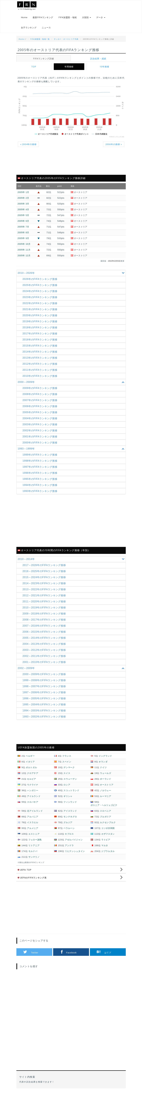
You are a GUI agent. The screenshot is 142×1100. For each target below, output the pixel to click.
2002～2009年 (71, 672)
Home (24, 18)
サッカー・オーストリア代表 (66, 43)
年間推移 (69, 70)
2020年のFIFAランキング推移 (41, 319)
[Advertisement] (71, 166)
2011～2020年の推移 (45, 605)
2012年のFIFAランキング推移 (41, 367)
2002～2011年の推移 (45, 660)
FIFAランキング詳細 (43, 62)
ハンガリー (32, 794)
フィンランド (70, 806)
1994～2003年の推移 (45, 714)
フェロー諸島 (35, 843)
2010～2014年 (71, 562)
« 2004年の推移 (28, 148)
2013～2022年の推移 (45, 593)
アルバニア (32, 820)
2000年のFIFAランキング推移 (41, 446)
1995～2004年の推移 (45, 708)
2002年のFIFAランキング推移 (41, 434)
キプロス (69, 837)
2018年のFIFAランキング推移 (41, 331)
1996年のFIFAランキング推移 (41, 476)
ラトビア (105, 843)
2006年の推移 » (113, 148)
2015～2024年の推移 (45, 581)
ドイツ (103, 771)
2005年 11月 (24, 253)
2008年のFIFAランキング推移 (41, 398)
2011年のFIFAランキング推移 (41, 373)
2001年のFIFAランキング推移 (41, 440)
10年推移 (104, 70)
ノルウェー (105, 794)
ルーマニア (105, 800)
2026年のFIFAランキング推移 (41, 283)
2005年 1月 (23, 196)
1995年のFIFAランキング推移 (41, 482)
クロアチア (32, 777)
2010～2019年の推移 (45, 611)
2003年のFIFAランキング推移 (41, 428)
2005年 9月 (23, 242)
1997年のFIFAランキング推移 (41, 470)
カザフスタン (108, 837)
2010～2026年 (71, 276)
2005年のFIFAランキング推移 (41, 416)
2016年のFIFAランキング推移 (41, 343)
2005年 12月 (24, 259)
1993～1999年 (71, 452)
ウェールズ (105, 777)
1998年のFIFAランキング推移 (41, 464)
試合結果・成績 (98, 62)
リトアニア (34, 849)
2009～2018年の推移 (45, 617)
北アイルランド (35, 814)
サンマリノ (34, 860)
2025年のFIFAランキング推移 (41, 289)
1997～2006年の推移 (45, 696)
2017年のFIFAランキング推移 (41, 337)
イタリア (30, 765)
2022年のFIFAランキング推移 (41, 307)
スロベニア (105, 814)
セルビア (31, 782)
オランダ (103, 765)
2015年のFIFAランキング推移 (41, 349)
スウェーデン (70, 782)
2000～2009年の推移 (45, 678)
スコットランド (71, 794)
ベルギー (30, 759)
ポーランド (105, 782)
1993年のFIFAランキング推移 (41, 495)
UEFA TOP (25, 873)
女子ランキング (29, 30)
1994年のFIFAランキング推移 (41, 489)
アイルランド (33, 800)
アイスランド (70, 814)
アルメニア (32, 832)
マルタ (104, 849)
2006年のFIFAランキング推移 (41, 410)
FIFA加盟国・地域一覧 (40, 43)
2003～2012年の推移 (45, 653)
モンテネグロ (70, 820)
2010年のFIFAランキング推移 (41, 379)
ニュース (46, 30)
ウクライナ (32, 788)
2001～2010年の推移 (45, 666)
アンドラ (69, 849)
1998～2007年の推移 (45, 690)
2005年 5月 (23, 219)
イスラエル (32, 826)
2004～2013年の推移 (45, 647)
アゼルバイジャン (74, 843)
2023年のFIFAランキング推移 (41, 301)
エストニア (34, 837)
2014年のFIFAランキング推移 (41, 355)
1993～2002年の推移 (45, 720)
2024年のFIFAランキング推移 (41, 295)
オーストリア (106, 788)
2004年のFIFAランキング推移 (41, 422)
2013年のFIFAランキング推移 (41, 361)
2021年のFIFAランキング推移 (41, 313)
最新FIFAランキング (43, 18)
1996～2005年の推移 (45, 702)
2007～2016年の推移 (45, 629)
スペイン (66, 765)
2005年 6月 (23, 225)
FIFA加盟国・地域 (67, 18)
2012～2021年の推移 (45, 599)
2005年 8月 (23, 236)
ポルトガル (31, 771)
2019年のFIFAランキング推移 (41, 325)
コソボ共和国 (108, 832)
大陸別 (86, 18)
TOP (33, 70)
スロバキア (32, 806)
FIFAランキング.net (31, 6)
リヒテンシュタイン (75, 855)
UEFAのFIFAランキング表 (33, 881)
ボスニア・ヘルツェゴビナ (104, 809)
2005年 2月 (23, 202)
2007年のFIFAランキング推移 (41, 404)
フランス (66, 759)
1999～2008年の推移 (45, 684)
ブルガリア (105, 820)
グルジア (67, 826)
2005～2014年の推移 (45, 641)
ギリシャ (67, 800)
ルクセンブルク (108, 826)
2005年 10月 (24, 248)
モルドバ (32, 855)
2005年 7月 (23, 230)
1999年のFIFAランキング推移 (41, 458)
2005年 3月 (23, 207)
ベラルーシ (69, 832)
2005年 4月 (23, 213)
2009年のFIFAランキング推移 (41, 392)
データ (100, 18)
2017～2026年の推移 (45, 569)
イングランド (105, 759)
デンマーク (69, 771)
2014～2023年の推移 (45, 587)
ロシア (66, 788)
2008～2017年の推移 (45, 623)
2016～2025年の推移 (45, 575)
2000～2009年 (71, 385)
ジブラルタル (108, 855)
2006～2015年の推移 (45, 635)
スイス (66, 777)
